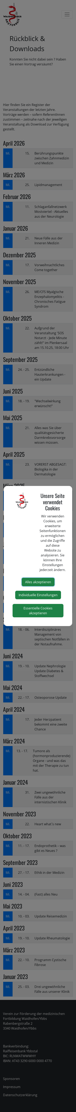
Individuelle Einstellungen (38, 595)
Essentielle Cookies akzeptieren (38, 610)
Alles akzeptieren (38, 582)
